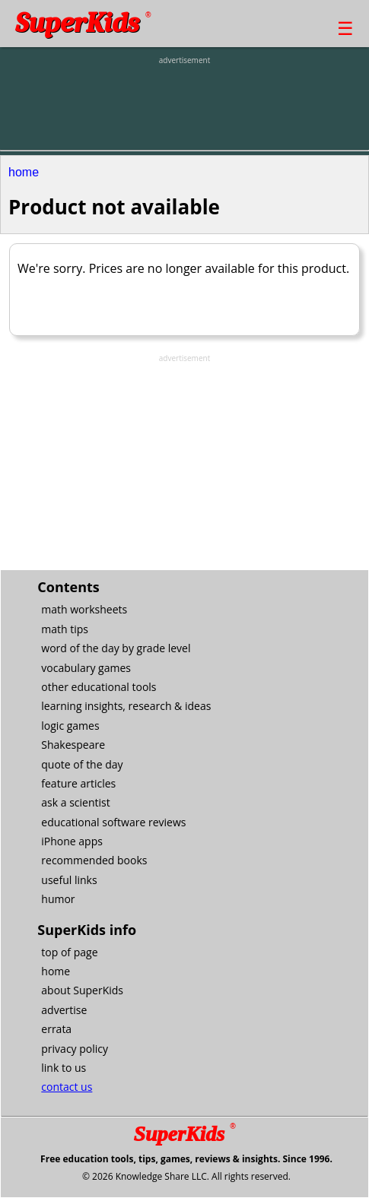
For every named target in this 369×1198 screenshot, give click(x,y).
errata (56, 1029)
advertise (64, 1010)
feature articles (78, 783)
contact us (66, 1086)
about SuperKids (82, 990)
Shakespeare (73, 744)
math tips (64, 629)
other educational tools (98, 687)
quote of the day (81, 764)
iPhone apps (72, 841)
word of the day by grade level (115, 648)
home (23, 172)
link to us (63, 1067)
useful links (69, 880)
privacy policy (74, 1048)
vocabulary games (86, 668)
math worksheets (84, 609)
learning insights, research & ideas (126, 706)
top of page (69, 952)
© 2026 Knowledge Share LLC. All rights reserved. (186, 1176)
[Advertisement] (185, 104)
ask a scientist (75, 802)
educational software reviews (113, 822)
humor (58, 899)
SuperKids (83, 23)
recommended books (94, 860)
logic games (70, 725)
